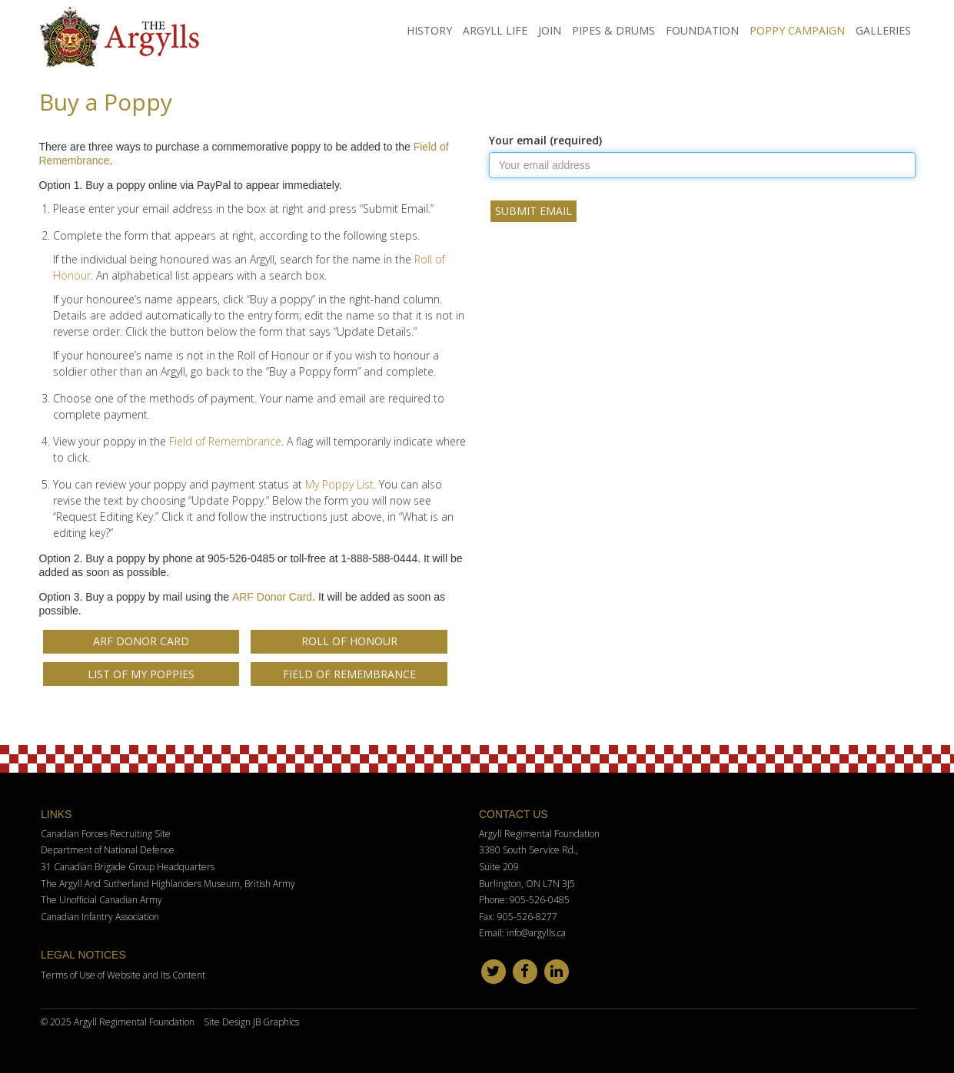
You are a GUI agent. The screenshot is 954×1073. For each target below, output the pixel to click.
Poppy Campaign (797, 30)
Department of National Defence (108, 849)
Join (549, 30)
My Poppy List (339, 484)
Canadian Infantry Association (100, 916)
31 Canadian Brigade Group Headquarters (127, 866)
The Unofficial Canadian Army (101, 899)
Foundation (702, 30)
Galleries (883, 30)
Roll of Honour (349, 641)
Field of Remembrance (225, 441)
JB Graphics (276, 1021)
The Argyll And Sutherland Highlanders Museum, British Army (168, 883)
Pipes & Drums (613, 30)
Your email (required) (545, 140)
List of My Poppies (141, 674)
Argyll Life (495, 30)
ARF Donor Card (272, 597)
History (429, 30)
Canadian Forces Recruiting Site (106, 833)
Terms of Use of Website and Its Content (123, 975)
